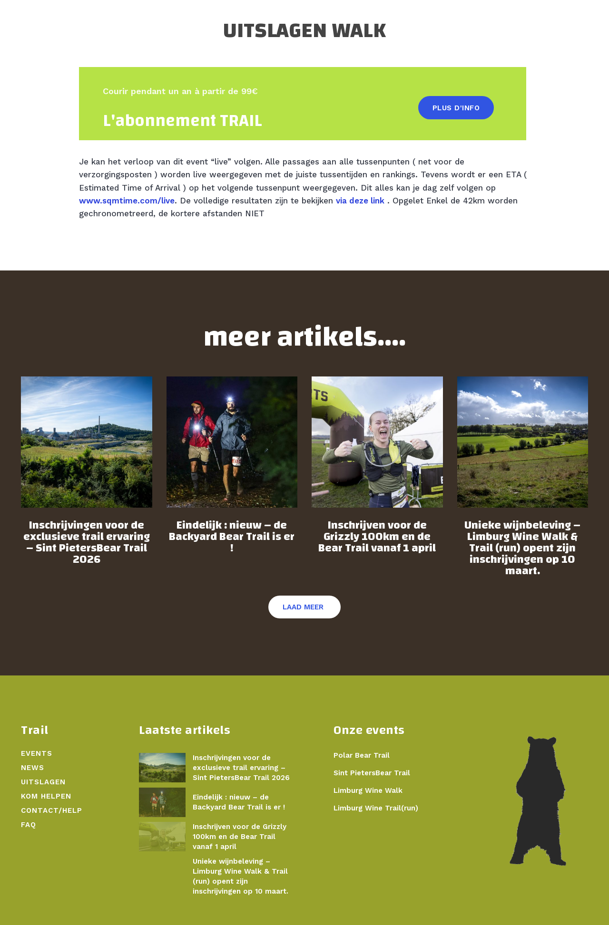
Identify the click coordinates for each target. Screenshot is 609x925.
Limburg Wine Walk (368, 790)
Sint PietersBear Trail (372, 773)
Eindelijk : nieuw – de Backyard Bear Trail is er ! (232, 537)
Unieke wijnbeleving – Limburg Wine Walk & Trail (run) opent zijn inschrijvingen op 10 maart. (522, 548)
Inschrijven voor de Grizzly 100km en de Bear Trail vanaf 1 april (377, 537)
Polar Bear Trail (362, 755)
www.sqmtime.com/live (127, 200)
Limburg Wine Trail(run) (376, 808)
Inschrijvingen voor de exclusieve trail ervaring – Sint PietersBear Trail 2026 (86, 542)
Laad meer (303, 607)
